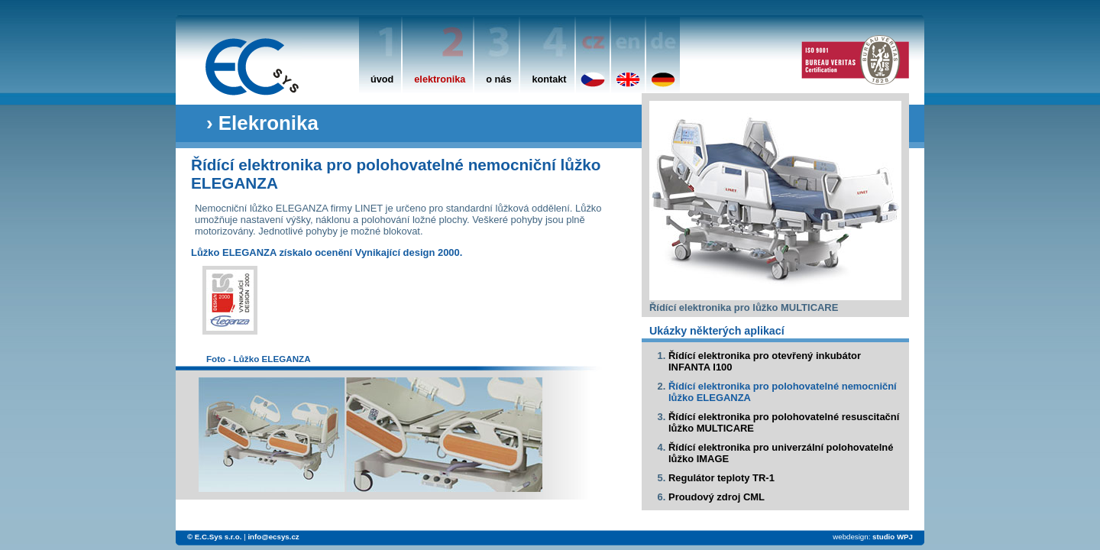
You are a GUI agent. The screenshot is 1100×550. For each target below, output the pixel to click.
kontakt (549, 79)
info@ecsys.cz (273, 536)
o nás (498, 79)
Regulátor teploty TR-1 (721, 478)
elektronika (439, 79)
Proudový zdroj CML (716, 497)
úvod (381, 79)
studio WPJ (892, 536)
